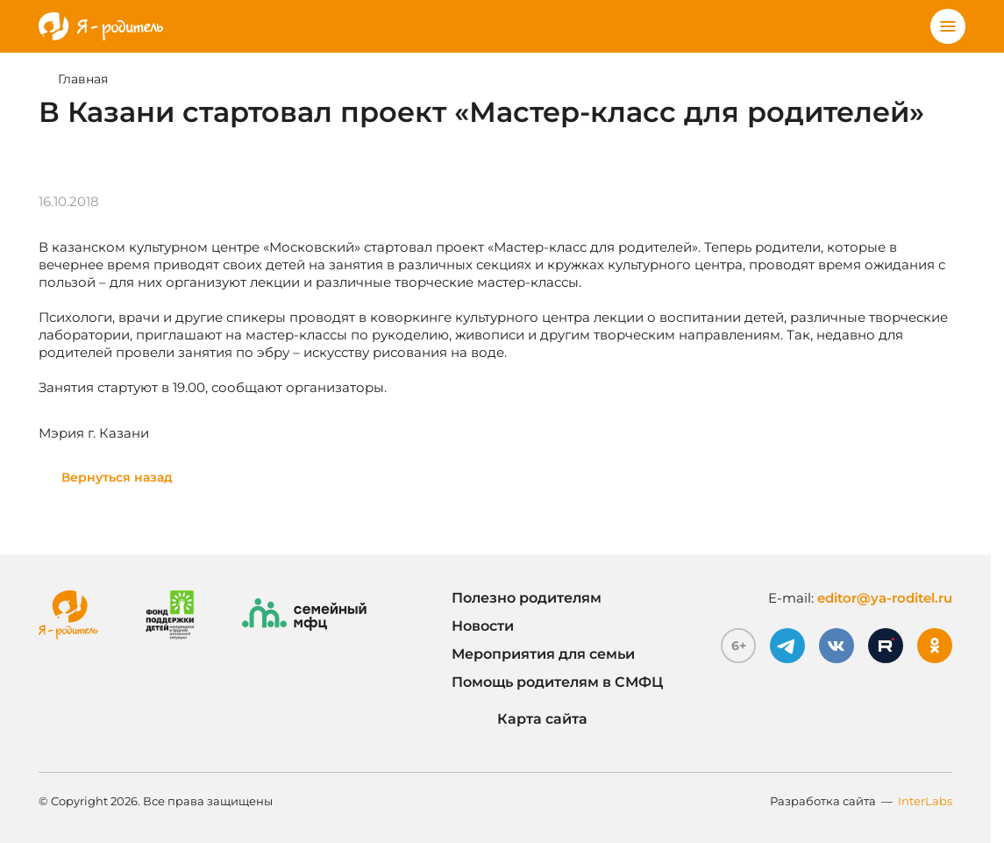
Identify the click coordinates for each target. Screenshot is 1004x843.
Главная (83, 79)
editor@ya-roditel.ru (884, 597)
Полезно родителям (527, 597)
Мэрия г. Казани (94, 433)
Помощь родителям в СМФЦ (557, 682)
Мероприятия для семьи (543, 654)
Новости (483, 626)
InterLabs (925, 801)
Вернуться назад (117, 477)
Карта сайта (519, 719)
